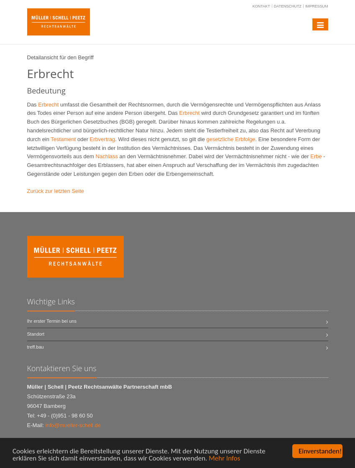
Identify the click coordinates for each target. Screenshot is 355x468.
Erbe (316, 156)
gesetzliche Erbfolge (231, 139)
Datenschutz (287, 6)
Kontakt (261, 6)
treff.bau (35, 346)
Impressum (316, 6)
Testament (63, 139)
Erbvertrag (102, 139)
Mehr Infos (224, 458)
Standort (36, 333)
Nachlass (107, 156)
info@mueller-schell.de (73, 425)
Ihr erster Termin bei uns (52, 321)
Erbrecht (48, 104)
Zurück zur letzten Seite (55, 191)
